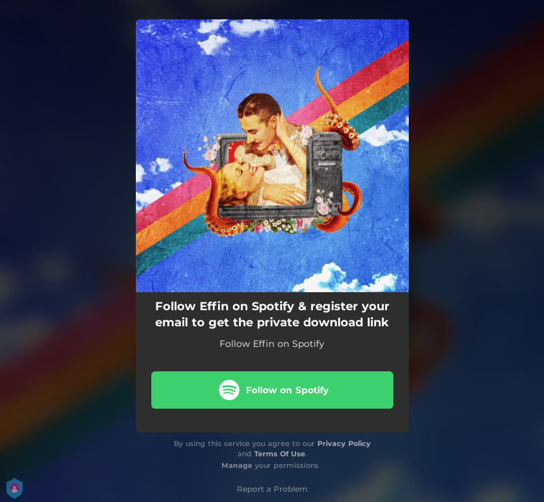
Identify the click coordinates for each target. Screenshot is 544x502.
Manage (236, 465)
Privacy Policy (344, 443)
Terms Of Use (279, 453)
